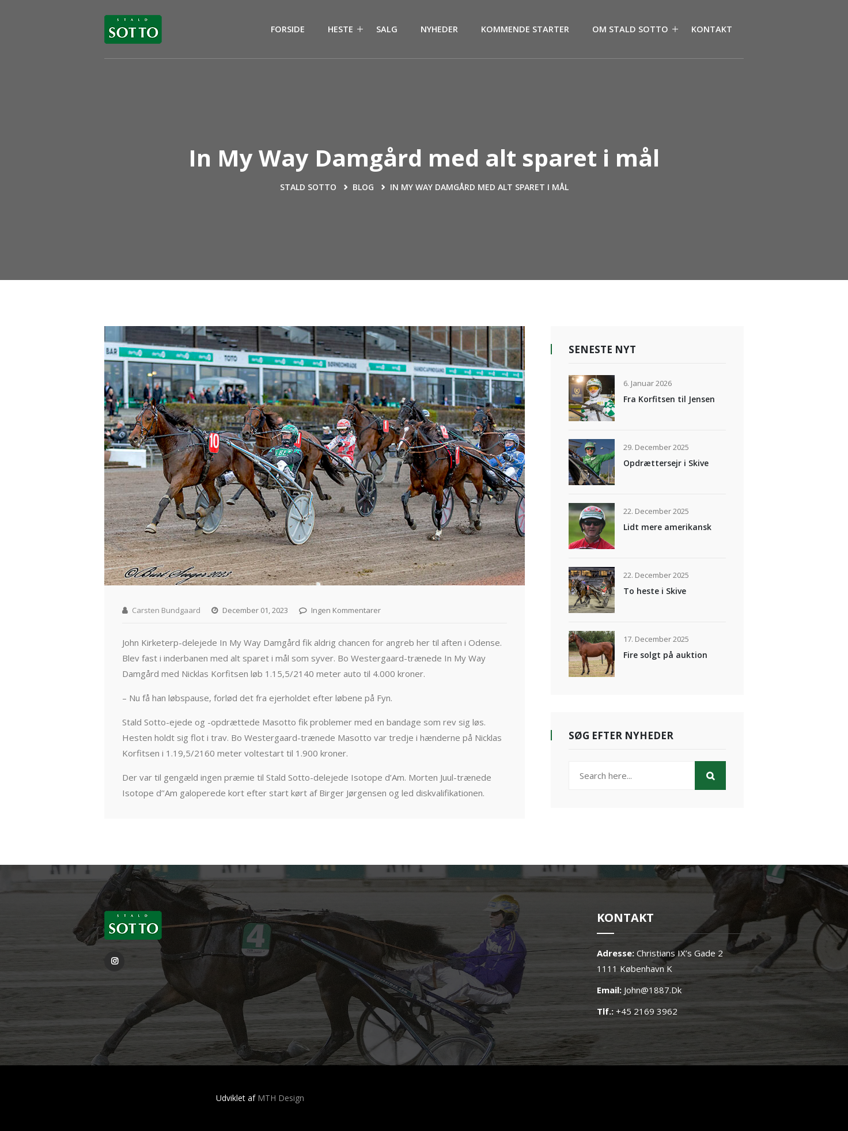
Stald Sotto (308, 186)
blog (363, 186)
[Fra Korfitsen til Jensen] (592, 398)
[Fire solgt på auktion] (592, 654)
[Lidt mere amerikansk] (592, 526)
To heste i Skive (654, 590)
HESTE (340, 29)
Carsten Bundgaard (166, 610)
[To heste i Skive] (592, 590)
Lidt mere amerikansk (667, 526)
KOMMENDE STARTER (525, 29)
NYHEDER (439, 29)
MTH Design (281, 1097)
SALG (387, 29)
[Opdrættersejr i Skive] (592, 462)
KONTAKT (711, 29)
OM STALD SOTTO (630, 29)
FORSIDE (288, 29)
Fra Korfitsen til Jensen (669, 399)
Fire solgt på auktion (665, 654)
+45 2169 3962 (646, 1011)
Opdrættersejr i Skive (666, 462)
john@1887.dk (653, 990)
